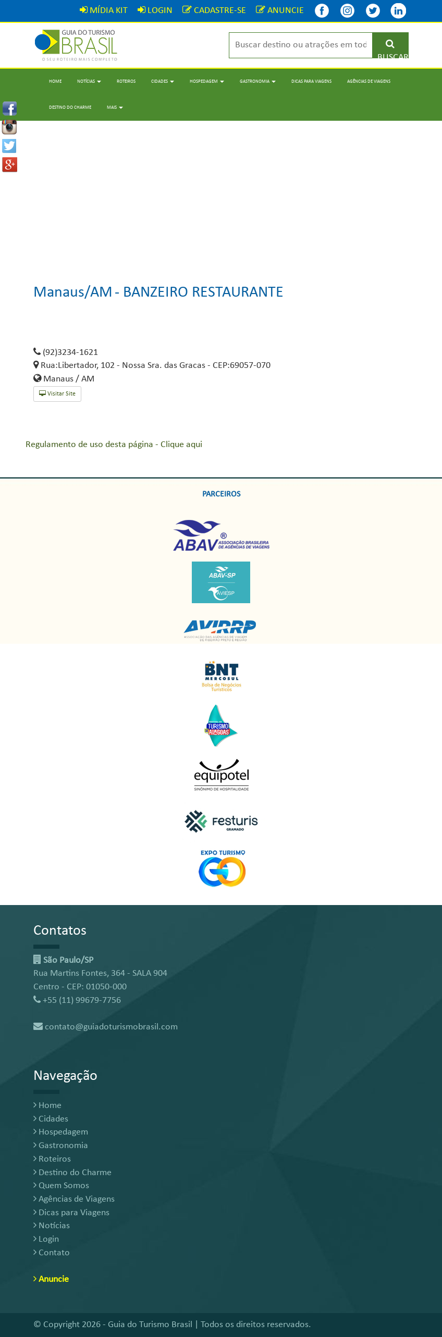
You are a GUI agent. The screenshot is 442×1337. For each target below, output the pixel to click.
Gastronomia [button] (258, 81)
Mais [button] (115, 107)
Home (55, 81)
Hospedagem (60, 1132)
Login (46, 1239)
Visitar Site (57, 393)
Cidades (50, 1119)
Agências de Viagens (368, 81)
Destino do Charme (70, 107)
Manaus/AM (73, 293)
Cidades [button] (162, 81)
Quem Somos (61, 1186)
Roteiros (126, 81)
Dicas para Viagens (311, 81)
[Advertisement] (221, 193)
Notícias (51, 1226)
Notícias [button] (89, 81)
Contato (51, 1253)
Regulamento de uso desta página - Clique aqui (114, 445)
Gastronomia (60, 1146)
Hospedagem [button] (207, 81)
